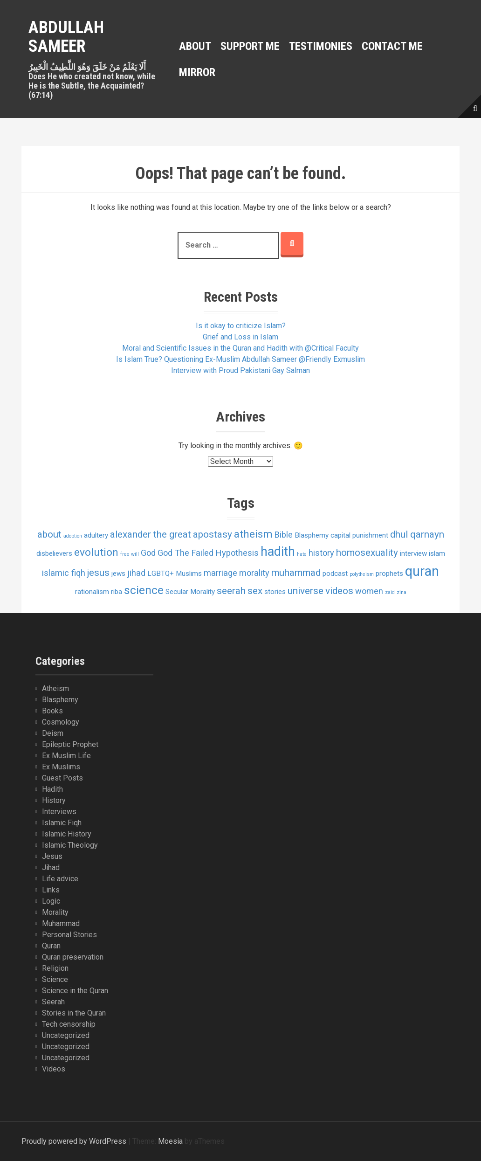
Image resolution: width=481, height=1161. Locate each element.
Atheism (55, 688)
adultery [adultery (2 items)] (96, 535)
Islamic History (66, 833)
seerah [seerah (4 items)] (231, 590)
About (195, 46)
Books (52, 710)
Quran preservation (72, 957)
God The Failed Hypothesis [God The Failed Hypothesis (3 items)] (208, 553)
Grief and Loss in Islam (240, 336)
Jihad (51, 867)
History (54, 800)
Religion (55, 968)
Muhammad (61, 923)
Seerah (53, 1001)
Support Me (250, 46)
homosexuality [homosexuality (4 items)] (367, 552)
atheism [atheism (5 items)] (253, 534)
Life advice (60, 878)
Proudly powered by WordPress (73, 1141)
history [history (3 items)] (321, 553)
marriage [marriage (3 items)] (220, 573)
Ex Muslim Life (66, 755)
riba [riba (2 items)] (116, 591)
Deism (52, 733)
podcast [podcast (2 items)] (335, 573)
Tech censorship (69, 1024)
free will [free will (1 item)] (129, 554)
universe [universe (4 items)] (305, 590)
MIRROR (197, 72)
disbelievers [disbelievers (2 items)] (54, 553)
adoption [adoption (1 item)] (72, 536)
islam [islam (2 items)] (437, 553)
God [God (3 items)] (148, 553)
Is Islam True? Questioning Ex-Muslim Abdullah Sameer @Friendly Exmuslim (240, 359)
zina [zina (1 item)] (401, 592)
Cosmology (60, 722)
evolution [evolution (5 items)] (96, 552)
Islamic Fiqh (62, 822)
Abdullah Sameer (66, 37)
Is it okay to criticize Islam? (241, 325)
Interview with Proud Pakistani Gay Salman (240, 370)
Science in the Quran (75, 990)
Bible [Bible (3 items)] (284, 534)
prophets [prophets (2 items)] (389, 573)
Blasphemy (60, 699)
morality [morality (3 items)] (254, 573)
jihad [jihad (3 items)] (136, 573)
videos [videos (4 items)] (339, 590)
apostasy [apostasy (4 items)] (212, 534)
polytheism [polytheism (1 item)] (362, 574)
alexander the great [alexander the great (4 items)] (150, 534)
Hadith (52, 789)
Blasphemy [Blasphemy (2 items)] (312, 535)
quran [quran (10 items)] (422, 571)
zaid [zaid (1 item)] (390, 592)
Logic (51, 901)
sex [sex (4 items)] (254, 590)
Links (51, 889)
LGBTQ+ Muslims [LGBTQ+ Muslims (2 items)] (174, 573)
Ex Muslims (61, 766)
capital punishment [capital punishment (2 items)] (359, 535)
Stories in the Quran (74, 1013)
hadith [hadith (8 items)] (278, 551)
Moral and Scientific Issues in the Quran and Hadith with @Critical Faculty (240, 348)
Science (55, 979)
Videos (53, 1068)
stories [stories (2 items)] (275, 591)
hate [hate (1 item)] (302, 554)
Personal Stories (69, 934)
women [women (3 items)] (369, 591)
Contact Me (392, 46)
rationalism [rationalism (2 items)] (92, 591)
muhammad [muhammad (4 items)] (296, 572)
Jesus (52, 856)
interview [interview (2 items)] (413, 553)
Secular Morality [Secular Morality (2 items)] (190, 591)
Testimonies (320, 46)
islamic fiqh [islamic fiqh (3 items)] (63, 573)
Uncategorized (65, 1035)
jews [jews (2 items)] (118, 573)
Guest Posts (62, 778)
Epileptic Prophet (70, 744)
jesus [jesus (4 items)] (98, 572)
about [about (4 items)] (49, 534)
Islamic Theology (70, 845)
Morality (55, 912)
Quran (51, 945)
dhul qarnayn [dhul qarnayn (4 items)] (417, 534)
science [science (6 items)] (144, 590)
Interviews (59, 811)
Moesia (170, 1141)
